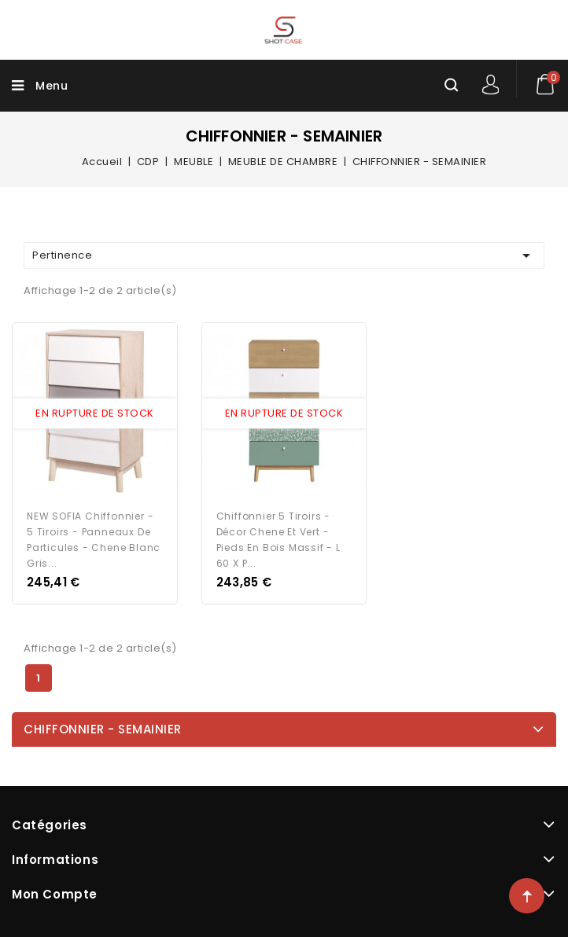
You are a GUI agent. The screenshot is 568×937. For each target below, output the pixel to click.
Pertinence (284, 255)
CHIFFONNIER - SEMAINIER (103, 729)
